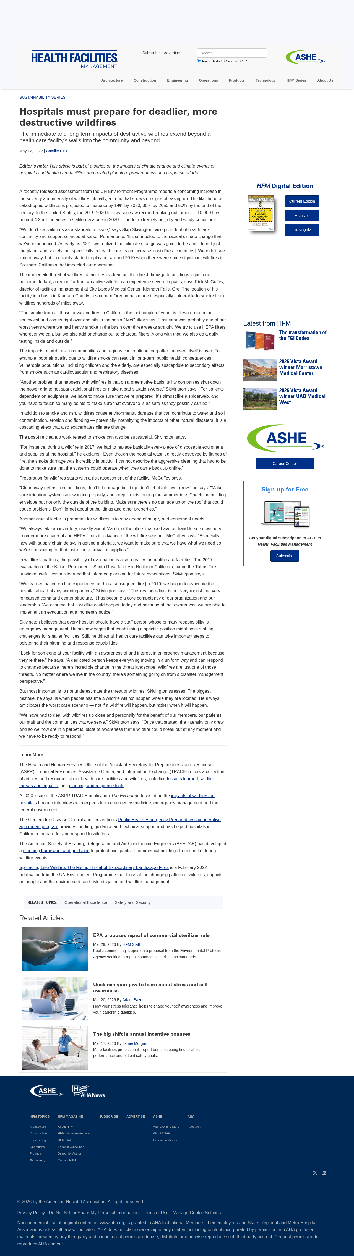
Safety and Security (133, 902)
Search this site (210, 61)
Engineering (177, 80)
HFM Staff (131, 944)
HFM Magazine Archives (74, 1133)
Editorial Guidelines (71, 1146)
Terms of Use (156, 1212)
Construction (145, 80)
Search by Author (69, 1153)
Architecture (112, 80)
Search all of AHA (236, 61)
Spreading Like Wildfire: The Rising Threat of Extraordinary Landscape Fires (94, 867)
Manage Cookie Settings (197, 1212)
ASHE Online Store (166, 1126)
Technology (265, 80)
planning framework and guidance (56, 850)
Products (236, 80)
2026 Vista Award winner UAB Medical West (302, 396)
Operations (208, 80)
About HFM (65, 1126)
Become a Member (166, 1140)
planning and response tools (96, 785)
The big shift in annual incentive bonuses (141, 1034)
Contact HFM (67, 1160)
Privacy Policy (31, 1212)
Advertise (135, 1116)
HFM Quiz (302, 230)
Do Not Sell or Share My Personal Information (94, 1212)
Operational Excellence (85, 902)
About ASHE (161, 1133)
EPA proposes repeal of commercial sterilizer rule (151, 935)
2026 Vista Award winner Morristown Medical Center (300, 367)
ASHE (157, 1116)
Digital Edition (285, 186)
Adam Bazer (133, 1000)
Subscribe (284, 556)
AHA (191, 1116)
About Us (325, 80)
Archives (302, 215)
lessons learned (182, 778)
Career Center (285, 463)
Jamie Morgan (135, 1043)
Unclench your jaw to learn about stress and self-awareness (151, 988)
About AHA (195, 1126)
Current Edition (302, 201)
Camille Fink (56, 151)
